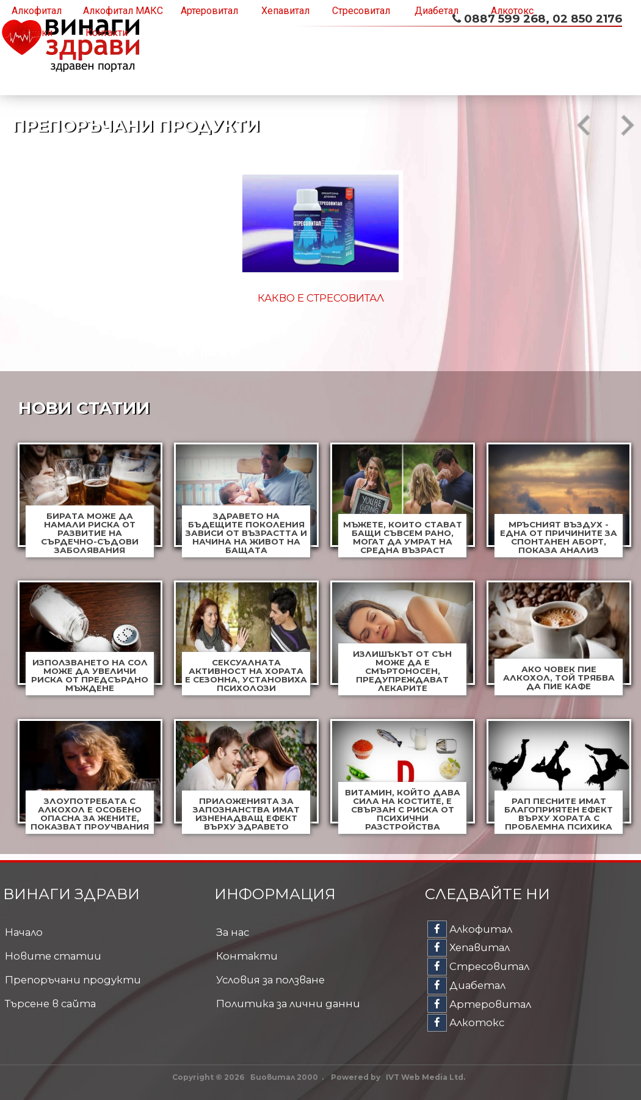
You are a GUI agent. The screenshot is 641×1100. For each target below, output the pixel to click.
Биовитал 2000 (284, 1077)
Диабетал (436, 10)
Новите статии (53, 956)
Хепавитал (285, 10)
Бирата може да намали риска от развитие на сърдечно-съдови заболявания (90, 533)
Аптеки (37, 32)
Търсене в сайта (50, 1003)
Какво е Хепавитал (499, 298)
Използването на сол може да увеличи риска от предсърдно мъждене (89, 675)
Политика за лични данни (288, 1003)
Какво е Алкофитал (321, 298)
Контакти (106, 32)
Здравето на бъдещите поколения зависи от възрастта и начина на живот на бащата (246, 533)
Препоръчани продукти (73, 980)
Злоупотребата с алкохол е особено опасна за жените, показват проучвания (90, 813)
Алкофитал (37, 10)
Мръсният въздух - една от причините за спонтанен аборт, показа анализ (558, 537)
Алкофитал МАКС (123, 10)
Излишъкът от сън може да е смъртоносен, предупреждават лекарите (402, 671)
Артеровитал (209, 10)
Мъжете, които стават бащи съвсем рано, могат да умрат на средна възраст (402, 537)
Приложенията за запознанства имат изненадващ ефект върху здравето (246, 813)
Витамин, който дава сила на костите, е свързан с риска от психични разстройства (402, 809)
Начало (24, 932)
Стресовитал (361, 10)
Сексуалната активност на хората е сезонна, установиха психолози (246, 675)
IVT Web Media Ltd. (425, 1077)
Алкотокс (512, 10)
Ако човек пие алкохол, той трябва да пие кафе (559, 677)
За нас (232, 932)
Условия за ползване (270, 980)
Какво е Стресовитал (142, 298)
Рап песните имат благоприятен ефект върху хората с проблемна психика (558, 813)
